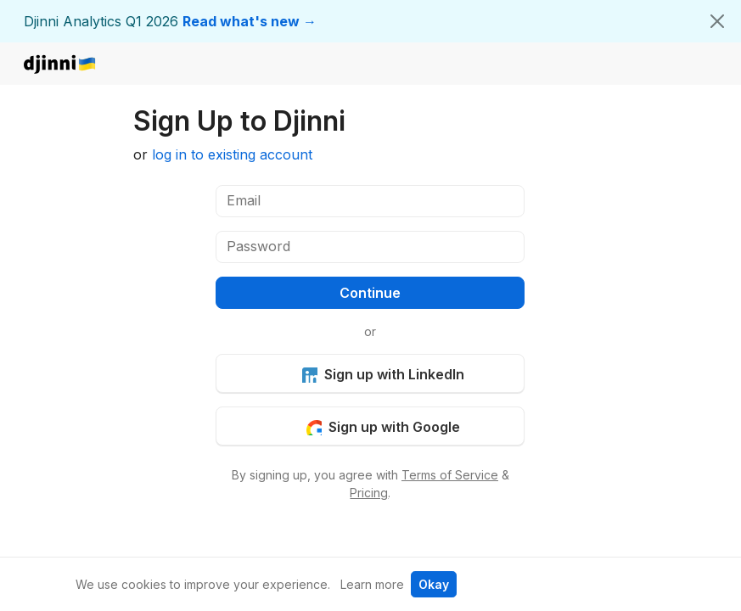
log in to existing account (232, 154)
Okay (433, 584)
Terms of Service (449, 475)
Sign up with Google (382, 426)
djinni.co (60, 65)
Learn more (372, 584)
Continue (370, 292)
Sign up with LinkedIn (382, 374)
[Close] (717, 21)
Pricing (369, 492)
